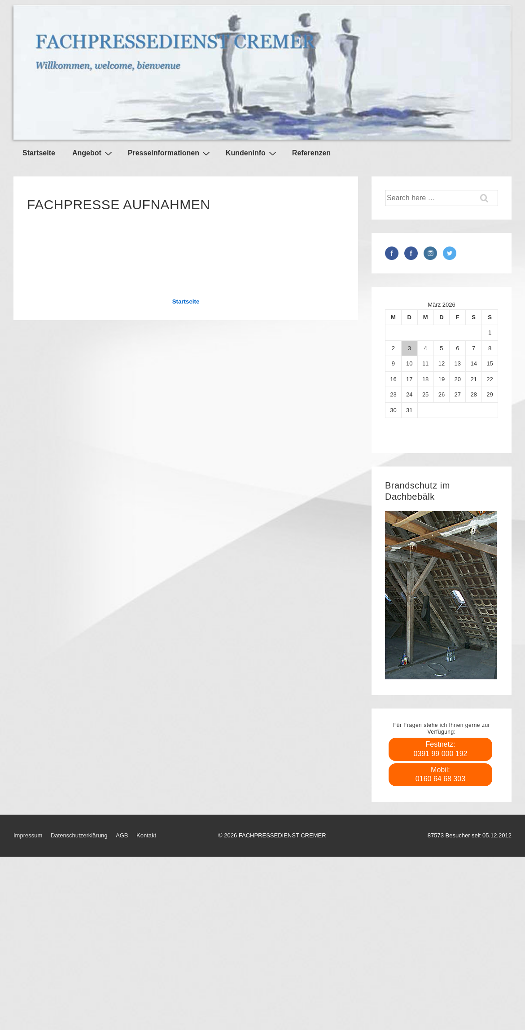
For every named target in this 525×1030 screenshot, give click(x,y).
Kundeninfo (252, 153)
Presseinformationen (170, 153)
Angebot (93, 153)
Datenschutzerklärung (79, 835)
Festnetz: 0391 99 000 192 (440, 748)
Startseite (38, 153)
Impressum (27, 835)
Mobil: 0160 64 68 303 (440, 774)
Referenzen (311, 153)
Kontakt (146, 835)
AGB (122, 835)
